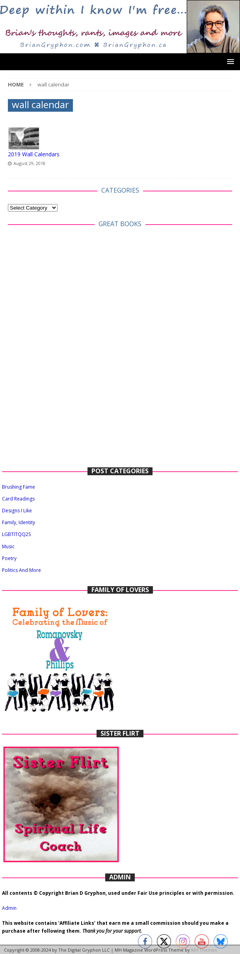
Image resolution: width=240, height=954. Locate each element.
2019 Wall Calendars (34, 154)
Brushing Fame (18, 487)
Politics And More (21, 570)
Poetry (9, 558)
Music (8, 546)
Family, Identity (18, 522)
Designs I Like (17, 510)
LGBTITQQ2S (16, 534)
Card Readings (18, 498)
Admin (9, 908)
